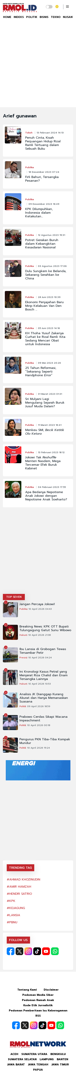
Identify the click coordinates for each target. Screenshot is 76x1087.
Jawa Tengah (38, 1065)
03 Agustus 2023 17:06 (52, 266)
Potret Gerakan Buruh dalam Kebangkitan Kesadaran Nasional (41, 243)
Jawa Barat (16, 1065)
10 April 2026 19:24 (38, 748)
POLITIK (31, 17)
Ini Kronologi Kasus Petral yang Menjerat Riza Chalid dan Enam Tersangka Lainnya (43, 675)
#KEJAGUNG (16, 908)
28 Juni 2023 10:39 (49, 297)
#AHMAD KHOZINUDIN (23, 879)
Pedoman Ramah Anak (38, 1000)
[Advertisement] (38, 67)
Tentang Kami (27, 990)
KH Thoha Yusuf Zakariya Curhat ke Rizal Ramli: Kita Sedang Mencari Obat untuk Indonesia (45, 338)
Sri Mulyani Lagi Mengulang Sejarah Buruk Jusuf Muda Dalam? (44, 402)
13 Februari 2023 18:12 (51, 452)
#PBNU (12, 922)
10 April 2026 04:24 (40, 657)
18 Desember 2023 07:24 (43, 172)
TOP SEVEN (14, 597)
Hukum (23, 635)
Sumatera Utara (34, 1054)
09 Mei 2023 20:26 (49, 363)
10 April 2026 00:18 (38, 725)
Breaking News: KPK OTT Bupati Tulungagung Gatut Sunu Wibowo (45, 628)
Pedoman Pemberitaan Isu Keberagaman (38, 1011)
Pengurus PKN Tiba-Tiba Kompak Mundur (44, 741)
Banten (62, 1059)
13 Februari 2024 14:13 (50, 132)
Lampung (47, 1059)
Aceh (14, 1054)
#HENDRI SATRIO (19, 893)
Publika (29, 167)
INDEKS (19, 17)
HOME (7, 17)
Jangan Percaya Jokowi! (37, 604)
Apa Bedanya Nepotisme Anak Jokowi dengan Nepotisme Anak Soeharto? (46, 495)
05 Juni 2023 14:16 (49, 328)
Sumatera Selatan (22, 1059)
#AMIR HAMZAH (19, 886)
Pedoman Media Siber (38, 995)
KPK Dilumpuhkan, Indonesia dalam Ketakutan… (39, 212)
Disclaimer (51, 990)
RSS (38, 1016)
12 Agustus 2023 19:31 (51, 235)
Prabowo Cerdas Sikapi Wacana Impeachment (43, 718)
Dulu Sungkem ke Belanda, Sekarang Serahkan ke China (45, 274)
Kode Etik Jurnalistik (38, 1005)
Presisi (23, 657)
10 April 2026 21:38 (39, 635)
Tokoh (29, 132)
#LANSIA (13, 915)
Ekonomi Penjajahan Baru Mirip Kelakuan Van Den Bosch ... (44, 305)
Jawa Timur (60, 1065)
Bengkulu (58, 1054)
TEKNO (56, 17)
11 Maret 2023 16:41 (49, 425)
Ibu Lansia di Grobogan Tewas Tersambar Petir (42, 651)
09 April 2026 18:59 (38, 706)
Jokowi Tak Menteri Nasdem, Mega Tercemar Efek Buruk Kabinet (43, 463)
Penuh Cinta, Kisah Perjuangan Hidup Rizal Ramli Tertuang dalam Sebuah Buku (43, 143)
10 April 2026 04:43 (40, 609)
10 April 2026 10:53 (39, 684)
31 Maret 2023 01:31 (50, 394)
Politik (22, 706)
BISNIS (44, 17)
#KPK (11, 901)
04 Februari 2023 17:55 (52, 487)
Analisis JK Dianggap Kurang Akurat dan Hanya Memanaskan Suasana (43, 697)
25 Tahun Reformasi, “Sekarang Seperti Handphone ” (40, 371)
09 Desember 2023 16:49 (43, 204)
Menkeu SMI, (44, 432)
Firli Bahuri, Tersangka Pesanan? (42, 179)
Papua (38, 1070)
